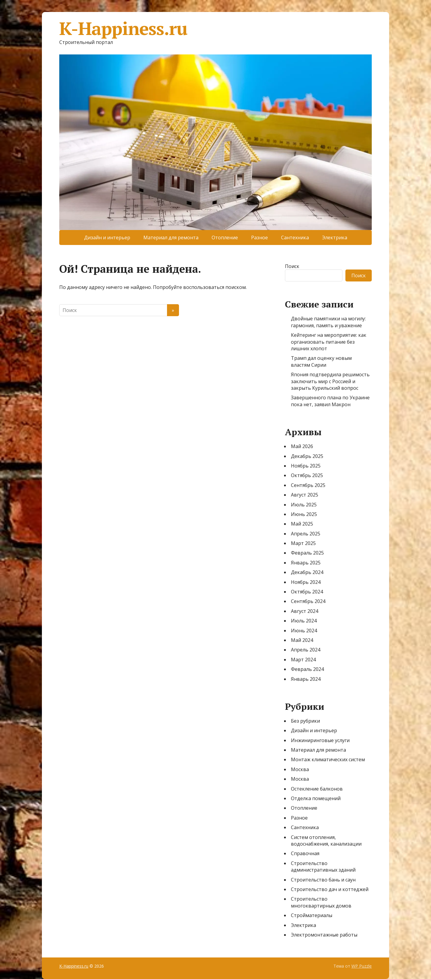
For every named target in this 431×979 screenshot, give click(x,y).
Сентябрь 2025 (308, 485)
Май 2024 (302, 640)
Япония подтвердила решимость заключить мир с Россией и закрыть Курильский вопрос (330, 381)
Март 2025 (303, 543)
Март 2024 (303, 659)
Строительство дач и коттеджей (329, 889)
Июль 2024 (304, 620)
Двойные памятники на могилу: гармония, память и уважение (328, 321)
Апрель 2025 (305, 533)
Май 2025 (302, 523)
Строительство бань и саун (323, 879)
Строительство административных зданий (323, 866)
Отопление (225, 237)
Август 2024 (304, 611)
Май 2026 (302, 446)
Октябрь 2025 (307, 475)
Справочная (305, 853)
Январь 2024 (306, 679)
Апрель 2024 (305, 649)
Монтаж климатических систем (328, 759)
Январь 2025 (306, 562)
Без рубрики (305, 721)
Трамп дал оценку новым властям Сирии (321, 361)
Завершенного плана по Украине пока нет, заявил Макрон (330, 400)
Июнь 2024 (304, 630)
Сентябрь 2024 (308, 601)
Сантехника (295, 237)
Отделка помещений (316, 798)
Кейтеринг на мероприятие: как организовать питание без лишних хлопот (328, 342)
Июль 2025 (304, 504)
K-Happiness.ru (123, 28)
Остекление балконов (317, 788)
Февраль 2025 (307, 552)
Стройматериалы (311, 915)
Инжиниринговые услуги (320, 740)
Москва (300, 769)
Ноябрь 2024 (306, 582)
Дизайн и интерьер (107, 237)
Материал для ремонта (170, 237)
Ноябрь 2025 (306, 465)
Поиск (292, 266)
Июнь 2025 (304, 514)
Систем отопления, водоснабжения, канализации (326, 840)
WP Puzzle (361, 966)
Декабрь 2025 (307, 456)
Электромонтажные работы (324, 934)
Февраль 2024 (307, 669)
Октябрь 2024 (307, 591)
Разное (259, 237)
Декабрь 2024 (307, 572)
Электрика (334, 237)
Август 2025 (304, 494)
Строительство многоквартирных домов (321, 902)
